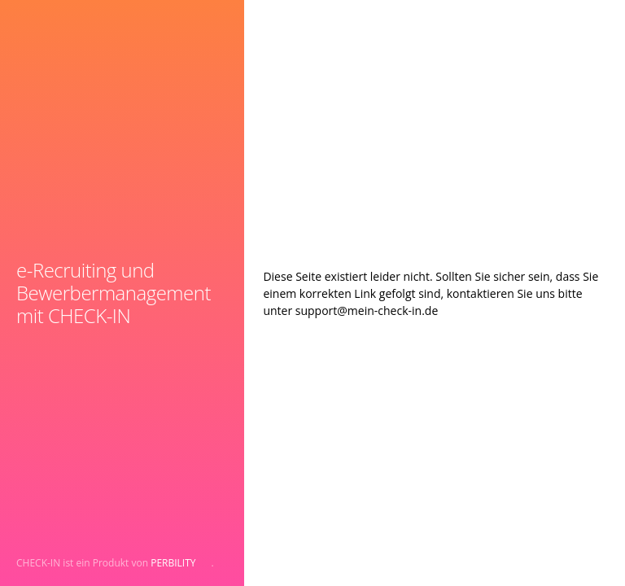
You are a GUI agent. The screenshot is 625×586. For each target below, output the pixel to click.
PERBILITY (173, 563)
